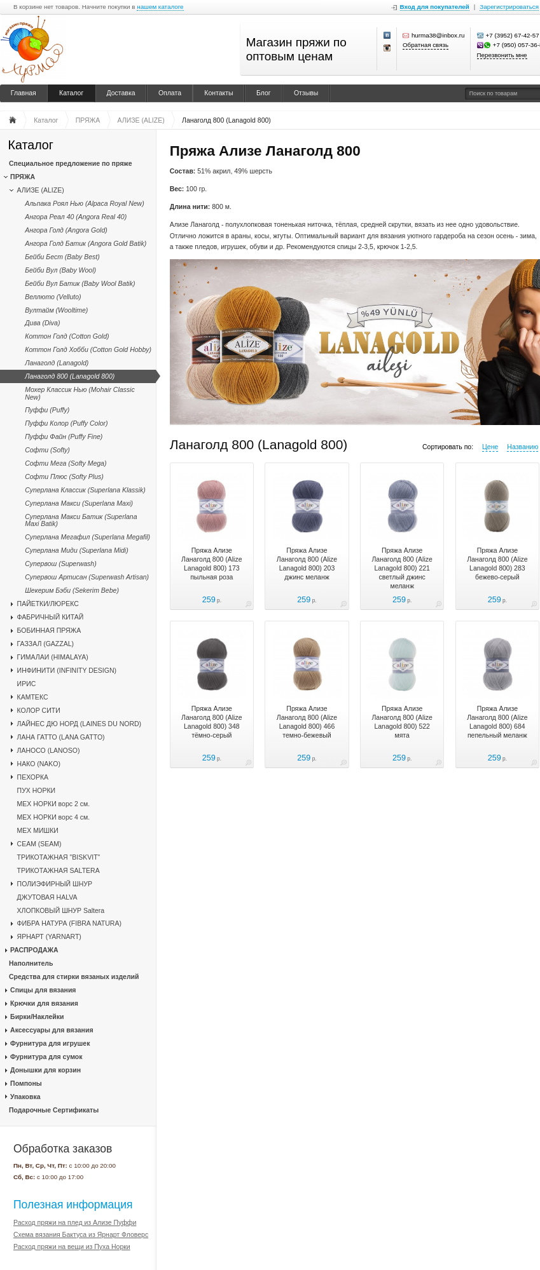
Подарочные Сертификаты (54, 1110)
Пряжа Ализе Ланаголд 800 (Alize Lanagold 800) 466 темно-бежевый (307, 722)
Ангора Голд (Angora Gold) (66, 230)
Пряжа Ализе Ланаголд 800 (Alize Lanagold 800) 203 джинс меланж (307, 563)
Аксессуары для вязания (51, 1030)
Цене (490, 446)
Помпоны (26, 1083)
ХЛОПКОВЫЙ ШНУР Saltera (61, 910)
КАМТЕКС (32, 697)
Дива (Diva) (42, 323)
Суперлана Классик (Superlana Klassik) (85, 490)
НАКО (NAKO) (38, 763)
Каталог (71, 93)
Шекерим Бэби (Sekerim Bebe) (72, 590)
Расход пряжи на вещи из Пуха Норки (71, 1246)
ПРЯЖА (22, 176)
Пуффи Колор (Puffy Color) (66, 423)
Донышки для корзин (45, 1070)
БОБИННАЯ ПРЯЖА (49, 630)
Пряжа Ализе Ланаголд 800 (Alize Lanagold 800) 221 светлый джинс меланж (401, 568)
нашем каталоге (160, 7)
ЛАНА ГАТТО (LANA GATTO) (61, 737)
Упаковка (25, 1096)
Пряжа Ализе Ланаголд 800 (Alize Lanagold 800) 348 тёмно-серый (211, 722)
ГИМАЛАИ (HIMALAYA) (52, 657)
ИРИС (26, 683)
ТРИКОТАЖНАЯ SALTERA (58, 870)
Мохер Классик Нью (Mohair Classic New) (80, 393)
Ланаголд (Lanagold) (56, 363)
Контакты (218, 93)
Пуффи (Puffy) (47, 410)
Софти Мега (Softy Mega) (65, 463)
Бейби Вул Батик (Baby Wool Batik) (80, 283)
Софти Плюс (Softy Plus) (64, 476)
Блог (263, 93)
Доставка (121, 93)
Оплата (169, 93)
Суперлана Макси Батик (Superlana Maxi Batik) (81, 520)
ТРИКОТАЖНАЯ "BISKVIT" (58, 857)
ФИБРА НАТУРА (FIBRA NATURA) (69, 923)
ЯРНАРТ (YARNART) (49, 936)
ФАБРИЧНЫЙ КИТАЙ (50, 617)
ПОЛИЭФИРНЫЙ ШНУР (54, 884)
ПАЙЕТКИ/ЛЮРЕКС (48, 603)
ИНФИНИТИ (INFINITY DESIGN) (66, 670)
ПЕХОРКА (33, 777)
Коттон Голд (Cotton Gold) (67, 336)
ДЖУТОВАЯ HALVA (47, 897)
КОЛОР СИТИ (38, 710)
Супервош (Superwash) (60, 563)
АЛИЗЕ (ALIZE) (40, 190)
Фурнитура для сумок (46, 1056)
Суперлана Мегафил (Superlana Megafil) (87, 537)
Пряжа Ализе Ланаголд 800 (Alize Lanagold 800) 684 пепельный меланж (497, 722)
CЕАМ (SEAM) (39, 844)
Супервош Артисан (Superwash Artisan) (87, 577)
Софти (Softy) (47, 450)
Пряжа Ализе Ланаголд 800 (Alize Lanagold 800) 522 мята (401, 722)
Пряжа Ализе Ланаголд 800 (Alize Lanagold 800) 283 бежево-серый (497, 563)
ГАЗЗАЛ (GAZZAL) (45, 643)
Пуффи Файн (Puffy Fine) (63, 436)
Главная (23, 93)
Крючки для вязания (44, 1003)
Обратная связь (425, 44)
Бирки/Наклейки (37, 1016)
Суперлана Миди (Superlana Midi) (76, 550)
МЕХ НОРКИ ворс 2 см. (53, 803)
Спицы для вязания (43, 990)
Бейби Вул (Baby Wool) (60, 270)
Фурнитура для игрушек (50, 1043)
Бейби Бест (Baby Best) (62, 256)
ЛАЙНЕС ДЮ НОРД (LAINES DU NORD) (79, 723)
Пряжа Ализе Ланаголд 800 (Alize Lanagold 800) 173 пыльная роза (211, 563)
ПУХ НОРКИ (36, 790)
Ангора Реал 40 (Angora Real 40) (76, 216)
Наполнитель (31, 963)
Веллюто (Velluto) (53, 297)
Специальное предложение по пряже (70, 163)
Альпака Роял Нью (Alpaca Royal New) (84, 203)
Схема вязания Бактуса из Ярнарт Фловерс (80, 1234)
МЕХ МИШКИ (38, 830)
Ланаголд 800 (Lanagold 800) (69, 376)
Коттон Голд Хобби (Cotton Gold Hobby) (88, 349)
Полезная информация (73, 1204)
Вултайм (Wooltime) (56, 310)
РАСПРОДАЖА (34, 950)
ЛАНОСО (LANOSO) (48, 750)
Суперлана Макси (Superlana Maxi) (79, 503)
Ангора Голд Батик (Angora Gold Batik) (85, 243)
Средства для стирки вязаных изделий (74, 976)
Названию (522, 446)
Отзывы (306, 93)
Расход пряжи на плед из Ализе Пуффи (74, 1222)
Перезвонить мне (502, 54)
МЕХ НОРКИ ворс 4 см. (53, 817)
